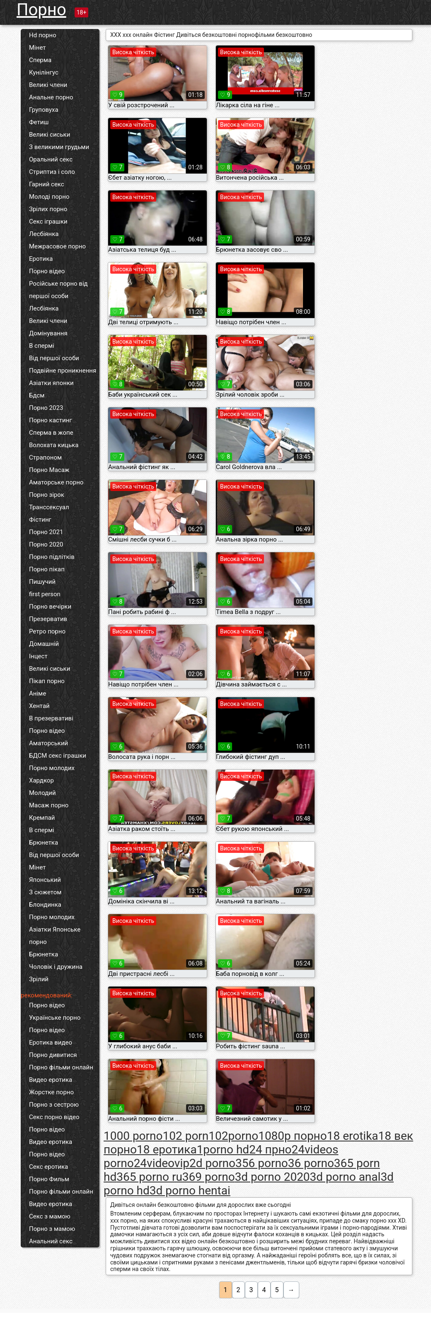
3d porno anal (345, 1177)
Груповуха (43, 109)
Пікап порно (47, 681)
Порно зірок (46, 494)
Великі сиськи (49, 134)
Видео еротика (50, 1079)
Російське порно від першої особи (58, 290)
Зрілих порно (48, 209)
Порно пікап (47, 569)
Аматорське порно (56, 482)
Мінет (37, 47)
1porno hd (223, 1149)
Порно (41, 9)
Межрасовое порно (57, 246)
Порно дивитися (53, 1055)
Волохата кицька (53, 445)
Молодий (42, 793)
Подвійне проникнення (62, 370)
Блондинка (45, 904)
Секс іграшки (48, 221)
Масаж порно (48, 805)
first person (45, 594)
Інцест (38, 656)
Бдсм (37, 395)
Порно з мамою (52, 1229)
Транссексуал (49, 507)
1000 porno (133, 1136)
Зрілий (38, 979)
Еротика (41, 258)
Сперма (40, 60)
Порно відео (47, 271)
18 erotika (352, 1136)
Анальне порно (51, 97)
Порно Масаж (49, 470)
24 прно (270, 1149)
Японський (45, 880)
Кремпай (42, 817)
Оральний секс (51, 159)
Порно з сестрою (54, 1104)
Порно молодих (52, 768)
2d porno (212, 1163)
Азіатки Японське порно (54, 936)
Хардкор (41, 780)
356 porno (261, 1163)
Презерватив (48, 619)
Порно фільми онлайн (61, 1067)
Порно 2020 (46, 544)
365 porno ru (149, 1177)
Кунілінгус (43, 72)
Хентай (39, 706)
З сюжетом (45, 892)
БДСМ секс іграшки (57, 755)
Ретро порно (47, 631)
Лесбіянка (44, 234)
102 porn (186, 1136)
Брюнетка (43, 842)
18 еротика (167, 1149)
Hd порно (42, 35)
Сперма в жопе (51, 432)
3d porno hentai (190, 1190)
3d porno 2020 (272, 1177)
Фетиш (38, 122)
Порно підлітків (52, 557)
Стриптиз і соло (52, 172)
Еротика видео (50, 1042)
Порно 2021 (46, 532)
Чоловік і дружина (55, 966)
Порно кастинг (50, 420)
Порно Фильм (49, 1179)
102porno (233, 1136)
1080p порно (292, 1136)
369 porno (208, 1177)
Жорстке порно (51, 1092)
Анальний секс (51, 1241)
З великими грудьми (59, 147)
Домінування (48, 333)
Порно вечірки (50, 606)
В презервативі (51, 718)
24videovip (161, 1163)
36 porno (311, 1163)
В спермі (41, 345)
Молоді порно (49, 196)
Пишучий (42, 581)
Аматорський (48, 743)
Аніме (37, 693)
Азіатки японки (51, 383)
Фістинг (40, 519)
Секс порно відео (54, 1117)
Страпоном (45, 457)
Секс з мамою (49, 1216)
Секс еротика (48, 1166)
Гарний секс (46, 184)
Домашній (44, 644)
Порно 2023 (46, 408)
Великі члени (48, 85)
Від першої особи (54, 358)
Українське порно (54, 1017)
